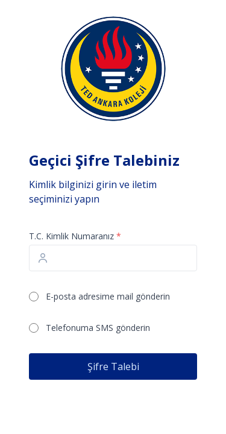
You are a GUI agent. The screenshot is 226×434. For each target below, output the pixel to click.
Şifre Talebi (113, 366)
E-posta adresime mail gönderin (108, 296)
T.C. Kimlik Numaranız (75, 236)
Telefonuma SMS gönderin (98, 327)
